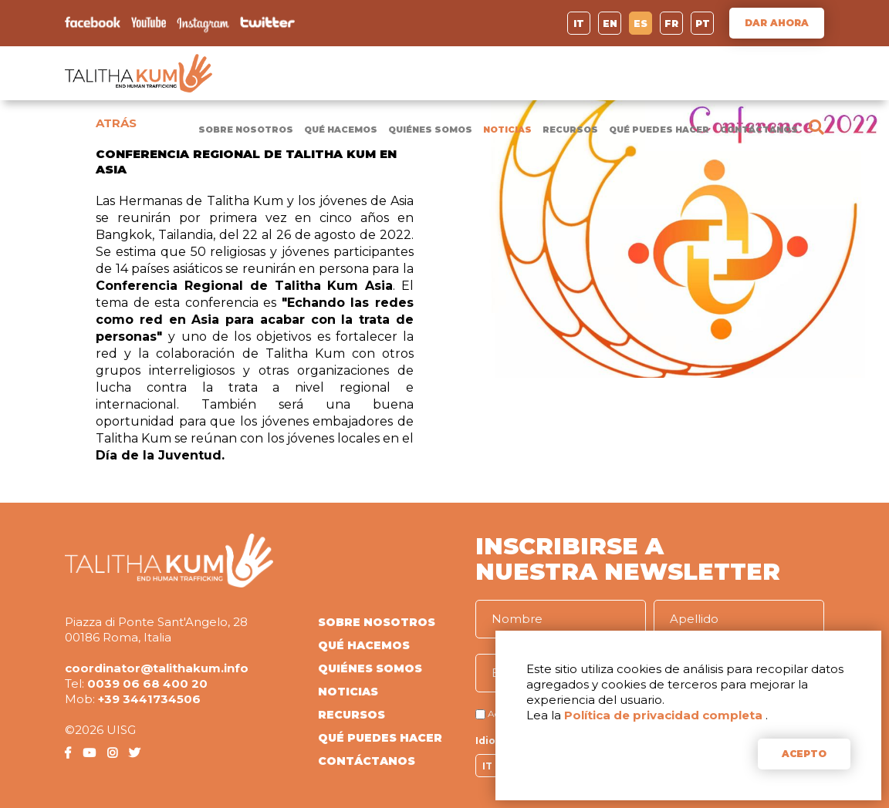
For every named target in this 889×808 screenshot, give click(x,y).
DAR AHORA (777, 23)
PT (702, 23)
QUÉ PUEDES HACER (659, 129)
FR (671, 23)
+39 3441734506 (149, 699)
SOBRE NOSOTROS (245, 129)
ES (640, 23)
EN (610, 23)
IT (578, 23)
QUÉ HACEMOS (340, 129)
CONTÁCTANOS (759, 129)
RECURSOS (570, 129)
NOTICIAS (507, 129)
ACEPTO (804, 753)
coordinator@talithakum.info (156, 668)
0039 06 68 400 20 (147, 683)
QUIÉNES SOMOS (430, 129)
